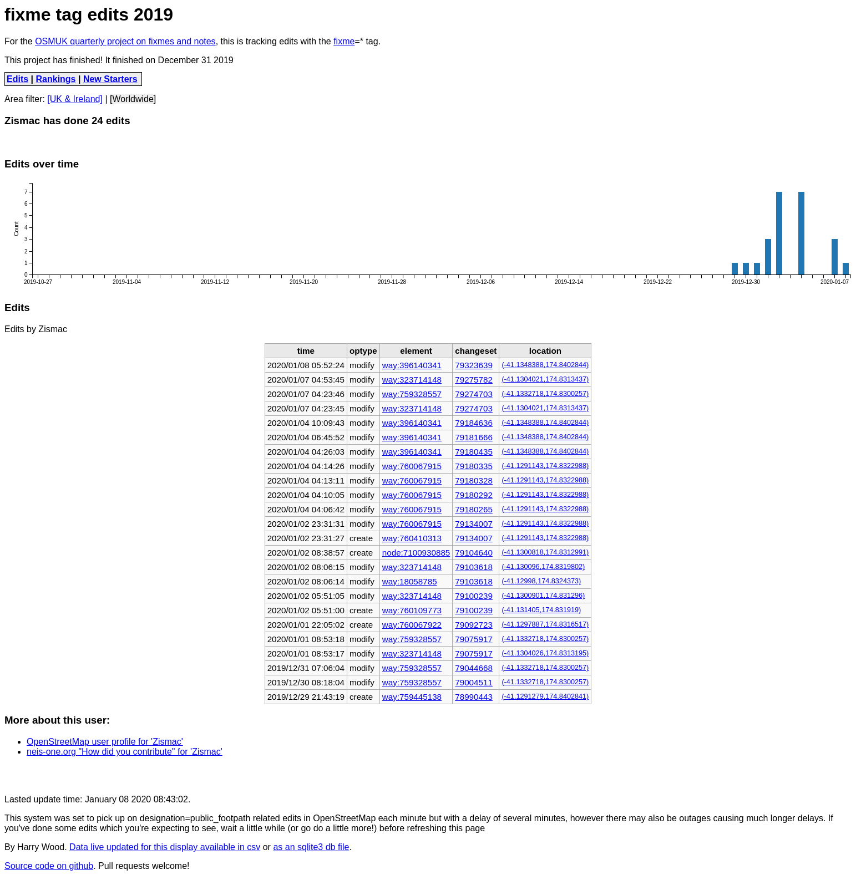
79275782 (474, 379)
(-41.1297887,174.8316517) (545, 624)
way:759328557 (412, 394)
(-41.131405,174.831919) (541, 610)
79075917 (474, 639)
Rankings (56, 79)
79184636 (474, 423)
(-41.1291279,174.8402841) (545, 696)
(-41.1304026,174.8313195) (545, 653)
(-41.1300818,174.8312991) (545, 552)
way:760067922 (412, 624)
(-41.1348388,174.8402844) (545, 365)
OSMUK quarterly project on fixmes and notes (125, 41)
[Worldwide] (133, 99)
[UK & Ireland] (75, 99)
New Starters (110, 79)
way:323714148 (412, 379)
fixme (343, 41)
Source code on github (48, 866)
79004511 (474, 682)
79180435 (474, 451)
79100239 (474, 596)
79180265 (474, 509)
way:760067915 (412, 466)
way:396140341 (412, 365)
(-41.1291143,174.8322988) (545, 466)
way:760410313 (412, 538)
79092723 (474, 624)
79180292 (474, 495)
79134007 (474, 523)
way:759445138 (412, 696)
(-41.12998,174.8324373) (541, 581)
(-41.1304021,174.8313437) (545, 379)
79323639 (474, 365)
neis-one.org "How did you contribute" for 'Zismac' (124, 751)
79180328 (474, 480)
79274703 (474, 394)
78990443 (474, 696)
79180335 (474, 466)
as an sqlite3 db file (311, 847)
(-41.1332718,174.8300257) (545, 394)
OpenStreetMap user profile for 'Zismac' (105, 741)
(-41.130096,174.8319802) (543, 567)
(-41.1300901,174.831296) (543, 595)
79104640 (474, 552)
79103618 (474, 567)
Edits (17, 79)
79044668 (474, 668)
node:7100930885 (416, 552)
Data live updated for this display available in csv (164, 847)
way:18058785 (409, 581)
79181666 (474, 437)
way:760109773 (412, 610)
